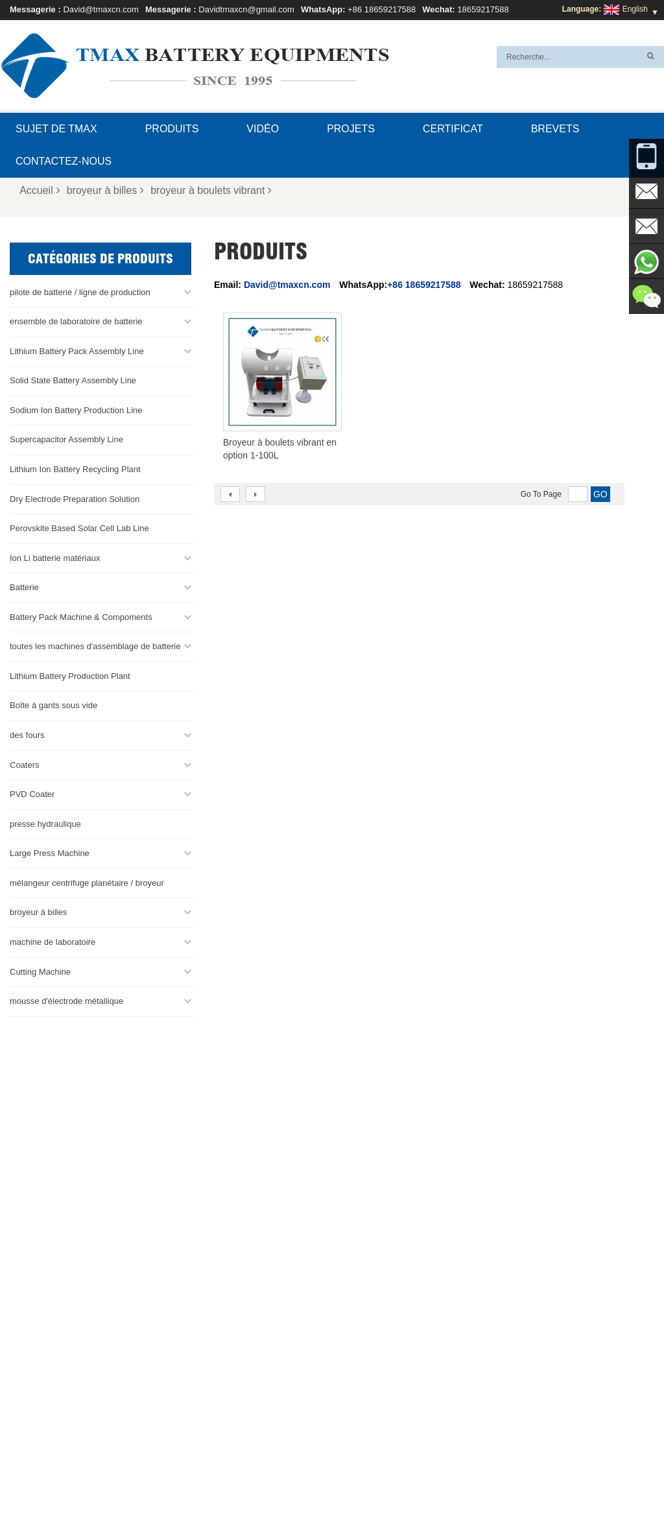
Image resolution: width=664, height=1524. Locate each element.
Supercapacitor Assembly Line (66, 439)
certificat (453, 128)
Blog (444, 1483)
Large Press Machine (49, 853)
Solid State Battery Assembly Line (73, 380)
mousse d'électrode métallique (66, 1001)
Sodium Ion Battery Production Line (76, 410)
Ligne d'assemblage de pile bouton (379, 1358)
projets (351, 128)
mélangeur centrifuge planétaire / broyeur (87, 883)
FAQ (338, 1483)
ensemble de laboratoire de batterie (76, 321)
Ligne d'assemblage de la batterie (377, 1343)
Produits (172, 128)
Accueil (39, 190)
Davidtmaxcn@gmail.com (246, 9)
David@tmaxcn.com (101, 9)
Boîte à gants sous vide (53, 705)
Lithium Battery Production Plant (70, 676)
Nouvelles (134, 1483)
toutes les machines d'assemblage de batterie (95, 646)
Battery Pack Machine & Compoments (81, 617)
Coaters (25, 765)
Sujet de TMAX (56, 128)
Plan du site (190, 1483)
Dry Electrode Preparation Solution (74, 499)
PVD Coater (32, 794)
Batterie (24, 587)
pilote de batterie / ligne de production (80, 292)
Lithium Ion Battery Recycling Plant (75, 469)
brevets (555, 128)
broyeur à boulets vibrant (211, 190)
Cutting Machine (40, 972)
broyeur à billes (106, 190)
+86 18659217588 (382, 9)
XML (235, 1483)
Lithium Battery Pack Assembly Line (77, 351)
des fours (27, 735)
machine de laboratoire (52, 942)
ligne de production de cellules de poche (388, 1327)
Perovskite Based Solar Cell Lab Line (79, 528)
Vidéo (262, 128)
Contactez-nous (64, 161)
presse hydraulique (45, 824)
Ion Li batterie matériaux (55, 558)
